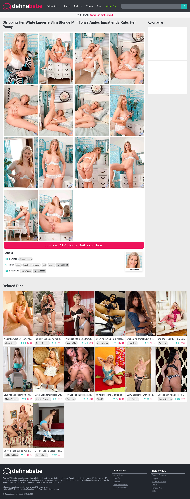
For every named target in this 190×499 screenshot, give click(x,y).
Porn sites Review (120, 485)
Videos (89, 6)
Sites (99, 6)
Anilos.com (25, 259)
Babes (67, 6)
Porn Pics (117, 478)
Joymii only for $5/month (101, 15)
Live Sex (111, 6)
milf (44, 265)
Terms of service (159, 482)
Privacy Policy (157, 488)
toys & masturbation (31, 265)
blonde (51, 265)
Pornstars (117, 481)
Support (155, 478)
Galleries (78, 6)
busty (18, 265)
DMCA (154, 485)
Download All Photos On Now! (73, 245)
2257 (154, 491)
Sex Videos (118, 475)
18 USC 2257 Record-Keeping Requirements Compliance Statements (31, 489)
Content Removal (159, 475)
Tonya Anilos (26, 271)
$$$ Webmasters (120, 488)
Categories (53, 6)
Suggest (62, 265)
